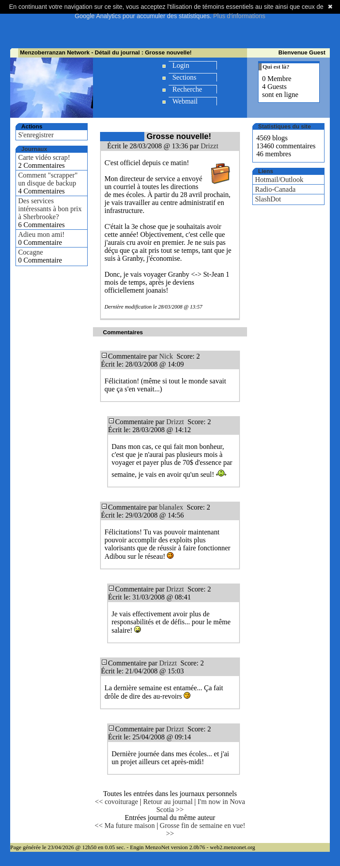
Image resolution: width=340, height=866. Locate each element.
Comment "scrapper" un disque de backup (47, 179)
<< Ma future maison (125, 825)
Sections (184, 77)
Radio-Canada (275, 189)
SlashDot (268, 199)
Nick (166, 356)
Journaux (34, 149)
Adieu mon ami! (41, 234)
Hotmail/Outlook (279, 179)
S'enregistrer (36, 135)
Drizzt (209, 146)
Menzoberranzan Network (54, 52)
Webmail (184, 101)
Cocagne (30, 252)
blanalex (171, 507)
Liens (265, 171)
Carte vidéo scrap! (44, 157)
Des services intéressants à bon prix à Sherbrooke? (50, 208)
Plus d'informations (239, 15)
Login (180, 65)
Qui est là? (276, 66)
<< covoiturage (116, 801)
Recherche (187, 89)
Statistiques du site (284, 126)
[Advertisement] (171, 26)
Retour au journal (168, 801)
